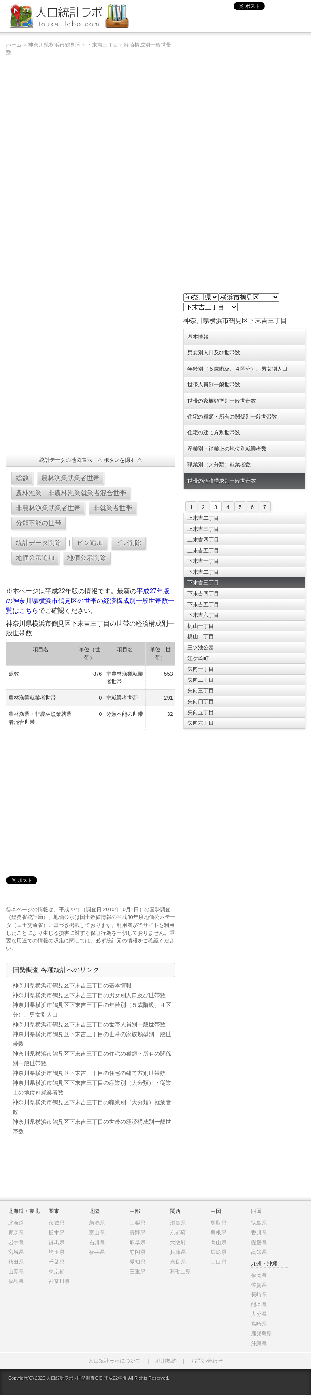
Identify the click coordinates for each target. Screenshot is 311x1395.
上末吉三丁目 (203, 529)
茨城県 (56, 1223)
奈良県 (178, 1262)
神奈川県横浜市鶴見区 (54, 45)
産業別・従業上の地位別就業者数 (226, 449)
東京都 (56, 1271)
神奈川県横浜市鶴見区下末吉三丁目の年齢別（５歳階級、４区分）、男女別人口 (92, 1010)
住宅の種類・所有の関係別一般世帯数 (232, 417)
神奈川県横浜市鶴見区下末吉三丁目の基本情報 (72, 985)
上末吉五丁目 (203, 550)
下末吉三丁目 (102, 45)
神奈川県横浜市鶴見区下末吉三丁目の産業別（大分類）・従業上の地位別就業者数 (92, 1088)
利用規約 (166, 1361)
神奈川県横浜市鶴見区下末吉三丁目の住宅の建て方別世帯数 (89, 1073)
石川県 (97, 1242)
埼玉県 (56, 1252)
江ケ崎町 (198, 658)
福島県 (16, 1281)
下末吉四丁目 (203, 593)
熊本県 (259, 1304)
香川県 (259, 1233)
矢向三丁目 (200, 690)
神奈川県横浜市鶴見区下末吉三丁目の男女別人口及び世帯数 (89, 995)
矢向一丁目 (200, 669)
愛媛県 (259, 1242)
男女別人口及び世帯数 (213, 353)
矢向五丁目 (200, 712)
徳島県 (259, 1223)
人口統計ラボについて (114, 1361)
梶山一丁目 (200, 626)
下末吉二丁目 (203, 572)
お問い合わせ (207, 1361)
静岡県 (137, 1252)
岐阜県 (137, 1242)
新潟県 (97, 1223)
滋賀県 (178, 1223)
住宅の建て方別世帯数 (213, 432)
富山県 (97, 1233)
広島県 (218, 1252)
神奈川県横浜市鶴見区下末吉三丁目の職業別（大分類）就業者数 (92, 1107)
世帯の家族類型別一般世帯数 (221, 401)
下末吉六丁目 (203, 615)
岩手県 (16, 1242)
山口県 (218, 1262)
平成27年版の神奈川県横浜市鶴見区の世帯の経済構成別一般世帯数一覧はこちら (90, 601)
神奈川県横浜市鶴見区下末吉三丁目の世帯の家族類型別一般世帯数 (92, 1039)
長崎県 (259, 1295)
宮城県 (16, 1252)
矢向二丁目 (200, 680)
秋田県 (16, 1262)
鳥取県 (218, 1223)
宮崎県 (259, 1324)
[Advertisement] (90, 389)
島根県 (218, 1233)
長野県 (137, 1233)
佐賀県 (259, 1285)
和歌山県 (180, 1271)
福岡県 (259, 1275)
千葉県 (56, 1262)
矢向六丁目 (200, 723)
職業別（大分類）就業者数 (219, 464)
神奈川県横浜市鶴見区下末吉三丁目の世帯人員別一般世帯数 (89, 1024)
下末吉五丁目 (203, 604)
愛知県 (137, 1262)
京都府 (178, 1233)
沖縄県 (259, 1343)
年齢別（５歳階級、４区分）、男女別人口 (237, 369)
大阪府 (178, 1242)
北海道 (16, 1223)
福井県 (97, 1252)
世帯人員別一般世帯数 (213, 385)
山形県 (16, 1271)
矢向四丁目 (200, 701)
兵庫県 (178, 1252)
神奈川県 (59, 1281)
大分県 (259, 1314)
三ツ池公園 (200, 647)
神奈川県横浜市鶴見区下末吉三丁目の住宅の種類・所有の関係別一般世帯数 (92, 1058)
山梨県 (137, 1223)
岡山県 (218, 1242)
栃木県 (56, 1233)
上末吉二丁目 (203, 518)
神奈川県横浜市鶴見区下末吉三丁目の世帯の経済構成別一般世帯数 (92, 1126)
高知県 (259, 1252)
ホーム (14, 45)
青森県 (16, 1233)
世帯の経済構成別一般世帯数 (221, 481)
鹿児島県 (261, 1334)
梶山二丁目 (200, 636)
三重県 (137, 1271)
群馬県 (56, 1242)
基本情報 (198, 337)
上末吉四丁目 (203, 540)
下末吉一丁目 (203, 561)
